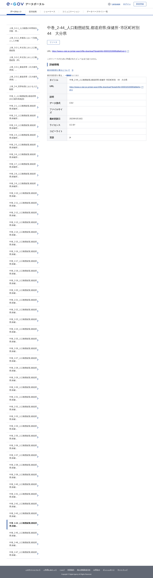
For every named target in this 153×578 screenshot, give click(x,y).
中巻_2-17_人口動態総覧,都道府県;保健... (23, 262)
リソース (53, 42)
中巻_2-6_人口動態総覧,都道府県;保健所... (22, 155)
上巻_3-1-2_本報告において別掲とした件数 (23, 39)
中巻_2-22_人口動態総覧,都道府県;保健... (23, 311)
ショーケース (49, 12)
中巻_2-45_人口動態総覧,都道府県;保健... (23, 534)
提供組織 (33, 12)
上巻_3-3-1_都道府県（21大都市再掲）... (23, 68)
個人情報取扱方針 (83, 570)
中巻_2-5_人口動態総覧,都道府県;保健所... (22, 146)
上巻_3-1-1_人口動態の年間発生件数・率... (23, 29)
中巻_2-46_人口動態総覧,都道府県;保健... (23, 543)
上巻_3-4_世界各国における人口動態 (23, 87)
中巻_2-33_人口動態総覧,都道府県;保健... (23, 417)
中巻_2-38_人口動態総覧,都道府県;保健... (23, 466)
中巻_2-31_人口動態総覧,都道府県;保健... (23, 398)
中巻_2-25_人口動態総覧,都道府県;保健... (23, 340)
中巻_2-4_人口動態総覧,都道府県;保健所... (22, 136)
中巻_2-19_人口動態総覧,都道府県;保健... (23, 281)
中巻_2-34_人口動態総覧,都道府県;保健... (23, 427)
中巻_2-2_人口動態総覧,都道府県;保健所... (22, 117)
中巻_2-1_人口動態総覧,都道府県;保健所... (22, 107)
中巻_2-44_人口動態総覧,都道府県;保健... (23, 524)
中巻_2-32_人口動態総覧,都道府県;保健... (23, 408)
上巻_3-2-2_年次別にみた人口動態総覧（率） (23, 58)
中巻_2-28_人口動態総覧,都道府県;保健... (23, 369)
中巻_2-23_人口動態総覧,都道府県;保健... (23, 320)
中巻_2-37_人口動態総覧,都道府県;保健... (23, 456)
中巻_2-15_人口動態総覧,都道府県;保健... (23, 243)
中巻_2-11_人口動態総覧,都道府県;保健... (23, 204)
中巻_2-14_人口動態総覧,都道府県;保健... (23, 233)
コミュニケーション (71, 12)
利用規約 (71, 570)
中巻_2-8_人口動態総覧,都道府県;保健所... (22, 175)
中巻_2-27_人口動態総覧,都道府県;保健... (23, 359)
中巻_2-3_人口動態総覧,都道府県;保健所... (22, 126)
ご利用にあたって (50, 570)
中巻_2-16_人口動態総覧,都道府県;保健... (23, 252)
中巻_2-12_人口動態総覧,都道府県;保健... (23, 214)
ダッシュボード (109, 570)
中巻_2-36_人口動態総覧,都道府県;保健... (23, 446)
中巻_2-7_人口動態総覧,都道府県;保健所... (22, 165)
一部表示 (68, 75)
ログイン (127, 4)
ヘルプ (62, 570)
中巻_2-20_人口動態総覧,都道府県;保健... (23, 291)
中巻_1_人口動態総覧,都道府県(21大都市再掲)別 (22, 97)
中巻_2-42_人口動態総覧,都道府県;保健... (23, 505)
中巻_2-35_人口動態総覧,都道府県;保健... (23, 437)
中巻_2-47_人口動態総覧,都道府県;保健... (23, 553)
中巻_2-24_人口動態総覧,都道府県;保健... (23, 330)
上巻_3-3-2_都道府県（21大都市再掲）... (23, 78)
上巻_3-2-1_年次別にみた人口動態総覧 (23, 49)
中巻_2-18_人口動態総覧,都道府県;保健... (23, 272)
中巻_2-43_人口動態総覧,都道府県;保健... (23, 514)
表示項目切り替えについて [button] (60, 70)
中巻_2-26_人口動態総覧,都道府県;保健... (23, 349)
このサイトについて (33, 570)
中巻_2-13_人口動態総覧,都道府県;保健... (23, 223)
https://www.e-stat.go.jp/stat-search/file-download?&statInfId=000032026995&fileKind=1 (89, 51)
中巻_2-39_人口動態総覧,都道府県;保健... (23, 476)
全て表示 (75, 75)
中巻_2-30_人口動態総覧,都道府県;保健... (23, 388)
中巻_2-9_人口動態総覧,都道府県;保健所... (22, 184)
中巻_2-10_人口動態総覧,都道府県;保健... (23, 194)
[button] (114, 4)
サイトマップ (122, 570)
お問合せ (96, 570)
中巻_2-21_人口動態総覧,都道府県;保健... (23, 301)
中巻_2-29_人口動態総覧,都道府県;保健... (23, 379)
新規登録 (140, 4)
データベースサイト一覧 (97, 12)
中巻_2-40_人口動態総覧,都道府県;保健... (23, 485)
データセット (16, 12)
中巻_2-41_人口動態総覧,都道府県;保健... (23, 495)
